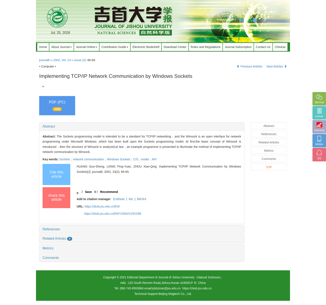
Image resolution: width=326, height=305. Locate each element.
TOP (269, 167)
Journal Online (86, 47)
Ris (131, 199)
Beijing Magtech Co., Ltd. (175, 293)
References (51, 229)
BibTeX (141, 199)
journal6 (44, 60)
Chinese (280, 47)
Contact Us (263, 47)
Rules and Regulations (206, 47)
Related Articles (57, 238)
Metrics (48, 248)
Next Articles (277, 66)
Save (88, 192)
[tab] (141, 126)
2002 (56, 60)
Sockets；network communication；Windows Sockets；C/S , (100, 159)
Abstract (49, 126)
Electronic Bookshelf (146, 47)
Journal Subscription (238, 47)
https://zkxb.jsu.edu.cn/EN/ (102, 206)
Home (43, 47)
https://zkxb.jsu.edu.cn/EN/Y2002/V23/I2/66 (112, 213)
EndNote (118, 199)
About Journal (61, 47)
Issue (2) (80, 60)
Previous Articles (250, 66)
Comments (51, 258)
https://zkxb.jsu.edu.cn (197, 288)
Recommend (109, 192)
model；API (149, 159)
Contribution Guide (114, 47)
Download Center (175, 47)
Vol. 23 (66, 60)
